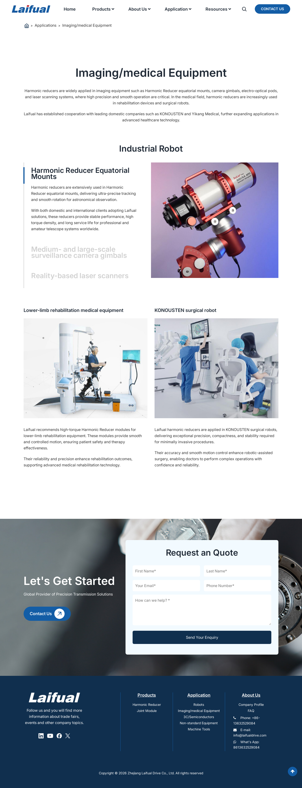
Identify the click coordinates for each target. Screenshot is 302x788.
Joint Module (147, 711)
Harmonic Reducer (147, 705)
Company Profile (251, 705)
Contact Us (272, 9)
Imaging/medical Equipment (199, 711)
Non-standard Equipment (199, 723)
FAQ (251, 711)
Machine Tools (199, 729)
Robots (198, 705)
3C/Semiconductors (199, 717)
